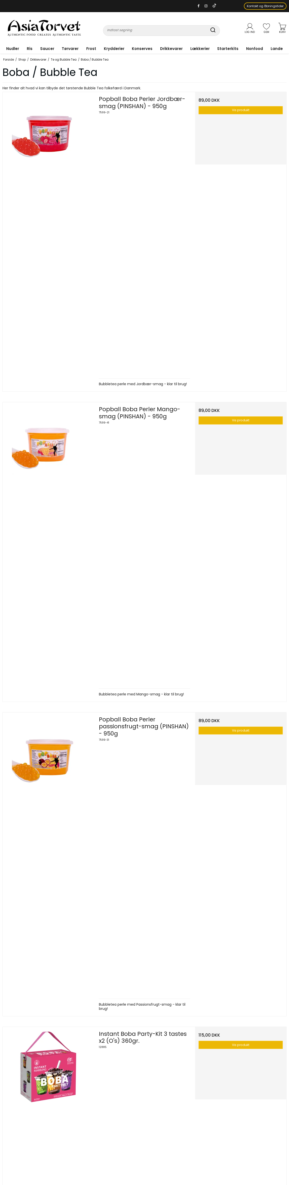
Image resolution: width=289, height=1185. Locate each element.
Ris (29, 48)
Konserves (142, 48)
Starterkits (227, 48)
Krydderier (114, 48)
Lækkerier (200, 48)
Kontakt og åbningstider (265, 6)
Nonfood (254, 48)
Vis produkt (240, 110)
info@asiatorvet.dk (16, 1120)
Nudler (12, 48)
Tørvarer (70, 48)
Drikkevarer (171, 48)
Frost (91, 48)
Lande (277, 48)
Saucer (47, 48)
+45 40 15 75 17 (30, 1109)
